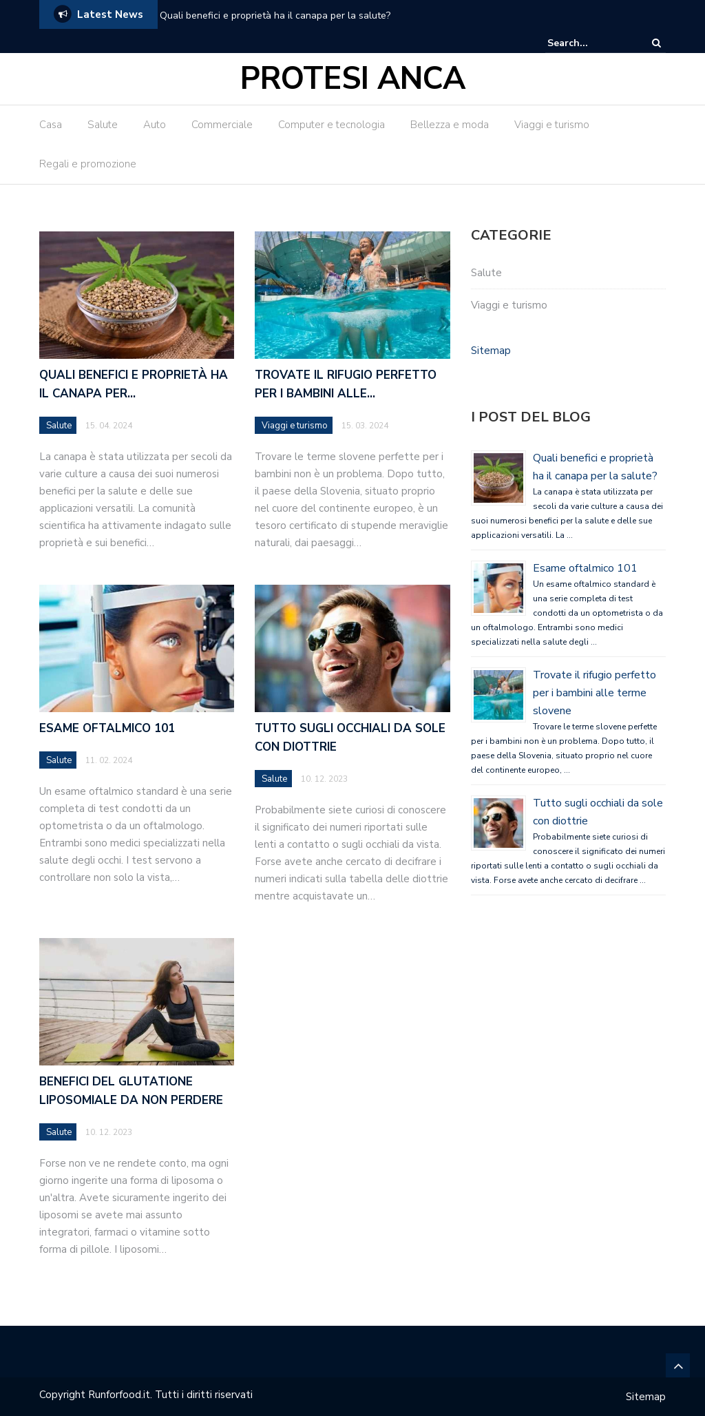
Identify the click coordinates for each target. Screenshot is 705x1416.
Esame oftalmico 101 (107, 728)
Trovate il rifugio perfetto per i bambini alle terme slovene (594, 692)
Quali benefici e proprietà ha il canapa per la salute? (275, 15)
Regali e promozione (87, 164)
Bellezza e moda (449, 125)
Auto (154, 125)
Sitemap (491, 350)
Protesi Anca (352, 79)
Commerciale (222, 125)
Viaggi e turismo (551, 125)
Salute (102, 125)
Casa (50, 125)
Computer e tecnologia (331, 125)
